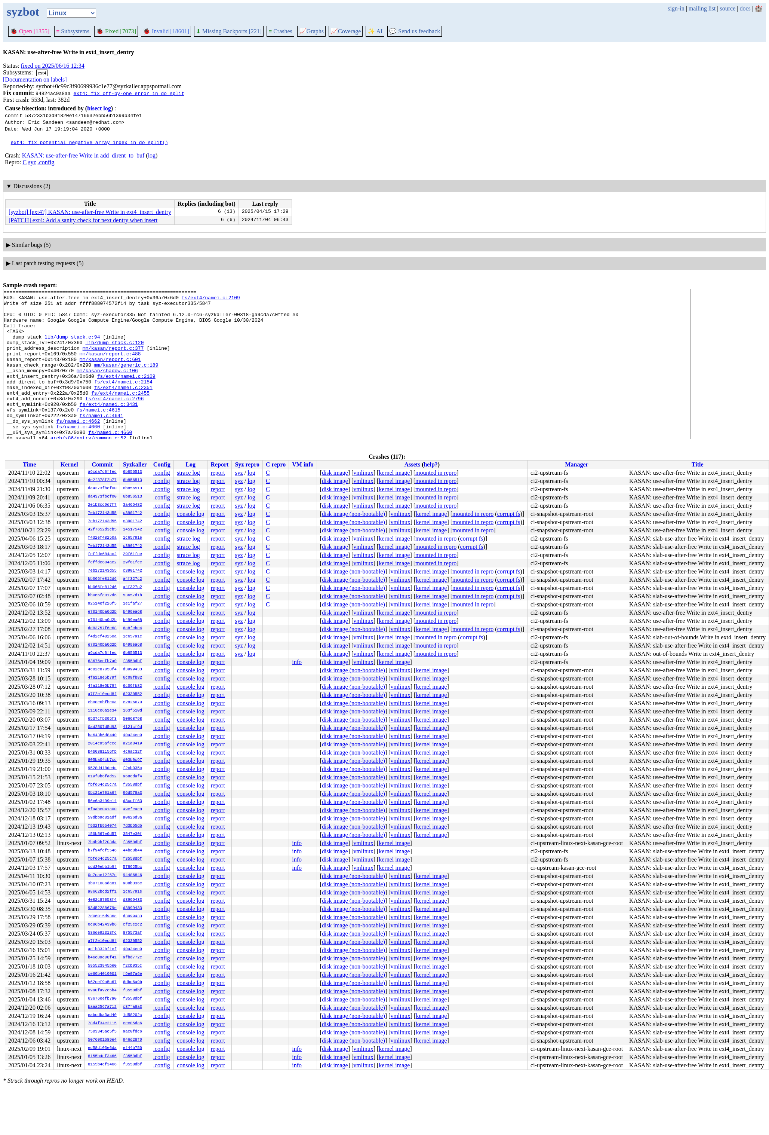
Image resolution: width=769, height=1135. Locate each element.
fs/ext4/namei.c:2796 (114, 420)
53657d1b (132, 595)
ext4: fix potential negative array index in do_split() (89, 142)
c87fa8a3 (132, 1007)
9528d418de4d (102, 768)
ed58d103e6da (102, 1048)
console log (190, 514)
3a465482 (132, 505)
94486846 (132, 875)
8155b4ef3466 (102, 1056)
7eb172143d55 (102, 513)
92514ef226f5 (102, 603)
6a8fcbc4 (132, 628)
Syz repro (247, 464)
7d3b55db (132, 826)
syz (32, 162)
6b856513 (132, 472)
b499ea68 (132, 612)
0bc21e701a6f (102, 793)
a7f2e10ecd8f (102, 694)
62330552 (132, 694)
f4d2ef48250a (102, 538)
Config (161, 464)
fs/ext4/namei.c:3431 (109, 427)
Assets (412, 464)
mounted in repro (435, 472)
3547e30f (132, 834)
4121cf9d (132, 727)
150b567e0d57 (102, 834)
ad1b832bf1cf (102, 949)
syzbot (23, 11)
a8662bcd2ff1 (102, 891)
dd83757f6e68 (102, 628)
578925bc (132, 867)
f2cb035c (132, 768)
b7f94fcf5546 (102, 850)
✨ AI (374, 31)
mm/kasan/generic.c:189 (126, 380)
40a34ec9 (132, 735)
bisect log (99, 108)
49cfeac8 (132, 809)
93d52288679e (102, 908)
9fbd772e (132, 957)
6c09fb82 (132, 677)
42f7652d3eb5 (102, 529)
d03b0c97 (132, 760)
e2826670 (132, 702)
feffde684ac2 (102, 554)
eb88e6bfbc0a (102, 702)
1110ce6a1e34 (102, 710)
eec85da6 (132, 1023)
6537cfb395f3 (102, 719)
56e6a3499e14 (102, 801)
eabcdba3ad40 (102, 1015)
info (297, 662)
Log (190, 464)
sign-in (676, 8)
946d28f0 (132, 1040)
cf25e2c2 (132, 924)
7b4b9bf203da (102, 842)
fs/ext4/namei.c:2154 (123, 400)
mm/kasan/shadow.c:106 (107, 387)
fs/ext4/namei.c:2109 (211, 299)
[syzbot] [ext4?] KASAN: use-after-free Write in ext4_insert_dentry (90, 212)
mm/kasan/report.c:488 (110, 367)
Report (219, 464)
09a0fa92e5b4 (102, 990)
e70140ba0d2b (102, 612)
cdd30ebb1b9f (102, 867)
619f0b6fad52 (102, 776)
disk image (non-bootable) (353, 514)
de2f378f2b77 (102, 480)
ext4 (42, 73)
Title (698, 464)
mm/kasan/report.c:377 (113, 360)
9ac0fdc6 (132, 1031)
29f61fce (132, 554)
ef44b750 (132, 1048)
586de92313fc (102, 933)
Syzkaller (135, 464)
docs (744, 8)
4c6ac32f (132, 752)
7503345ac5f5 (102, 1031)
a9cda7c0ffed (102, 472)
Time (29, 464)
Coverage (345, 31)
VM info (302, 464)
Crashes (280, 31)
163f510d (132, 710)
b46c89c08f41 (102, 957)
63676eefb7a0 (102, 661)
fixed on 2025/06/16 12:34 (52, 65)
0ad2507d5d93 (102, 727)
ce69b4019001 (102, 974)
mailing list (702, 8)
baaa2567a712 (102, 1007)
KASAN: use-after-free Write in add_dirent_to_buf (83, 155)
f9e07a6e (132, 974)
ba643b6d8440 (102, 735)
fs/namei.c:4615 (98, 434)
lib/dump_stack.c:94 (72, 346)
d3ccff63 (132, 801)
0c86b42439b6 (102, 924)
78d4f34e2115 (102, 1023)
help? (430, 464)
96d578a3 (132, 793)
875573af (132, 933)
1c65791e (132, 538)
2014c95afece (102, 743)
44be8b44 (132, 850)
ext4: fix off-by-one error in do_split (128, 93)
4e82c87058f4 (102, 669)
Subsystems (72, 31)
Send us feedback (414, 31)
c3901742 (132, 513)
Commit (102, 464)
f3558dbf (132, 661)
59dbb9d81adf (102, 817)
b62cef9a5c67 (102, 982)
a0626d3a (132, 817)
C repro (276, 464)
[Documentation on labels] (35, 79)
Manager (576, 464)
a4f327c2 (132, 579)
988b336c (132, 883)
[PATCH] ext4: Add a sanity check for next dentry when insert (83, 220)
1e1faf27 (132, 603)
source (728, 8)
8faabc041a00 (102, 809)
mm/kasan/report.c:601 (110, 373)
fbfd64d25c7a (102, 784)
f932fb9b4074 (102, 826)
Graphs (311, 31)
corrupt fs (508, 514)
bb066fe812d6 (102, 579)
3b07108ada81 (102, 883)
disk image (335, 472)
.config (46, 162)
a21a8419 (132, 743)
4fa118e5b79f (102, 677)
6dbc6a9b (132, 982)
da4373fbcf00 (102, 488)
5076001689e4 (102, 1040)
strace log (188, 472)
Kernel (69, 464)
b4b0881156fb (102, 752)
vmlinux (363, 472)
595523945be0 (102, 966)
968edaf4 (132, 776)
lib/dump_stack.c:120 (114, 353)
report (217, 472)
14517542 (132, 529)
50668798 (132, 719)
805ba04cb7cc (102, 760)
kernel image (394, 472)
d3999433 (132, 669)
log (152, 155)
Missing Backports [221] (229, 31)
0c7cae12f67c (102, 875)
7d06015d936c (102, 916)
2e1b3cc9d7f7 (102, 505)
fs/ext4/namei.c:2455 (120, 414)
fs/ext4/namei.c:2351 (123, 407)
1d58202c (132, 1015)
